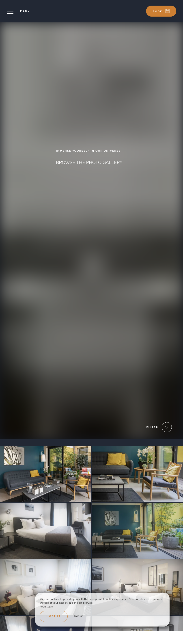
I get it (54, 616)
